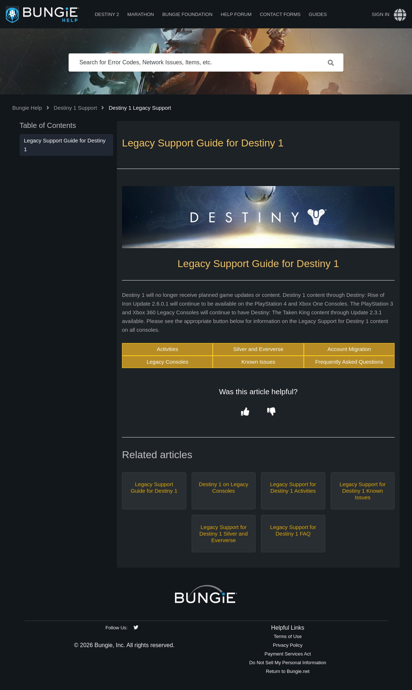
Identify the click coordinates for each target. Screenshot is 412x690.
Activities (167, 349)
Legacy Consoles (167, 362)
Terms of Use (288, 636)
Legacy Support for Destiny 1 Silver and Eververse (223, 533)
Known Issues (258, 362)
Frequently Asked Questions (349, 362)
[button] (245, 412)
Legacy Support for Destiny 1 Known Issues (363, 490)
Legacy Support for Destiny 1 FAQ (293, 530)
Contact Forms (280, 14)
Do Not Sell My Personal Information (287, 662)
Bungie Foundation (187, 14)
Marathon (140, 14)
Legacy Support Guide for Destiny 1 (154, 487)
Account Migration (349, 349)
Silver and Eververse (258, 349)
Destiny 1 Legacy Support (140, 108)
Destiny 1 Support (75, 108)
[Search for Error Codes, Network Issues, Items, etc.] (206, 62)
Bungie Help (27, 108)
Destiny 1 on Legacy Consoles (223, 487)
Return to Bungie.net (287, 671)
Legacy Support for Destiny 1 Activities (293, 487)
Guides (318, 14)
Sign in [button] (380, 14)
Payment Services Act (288, 654)
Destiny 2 (107, 14)
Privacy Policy (288, 645)
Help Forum (236, 14)
